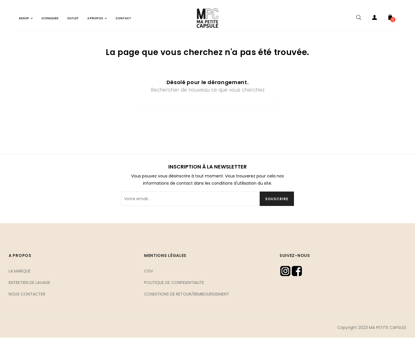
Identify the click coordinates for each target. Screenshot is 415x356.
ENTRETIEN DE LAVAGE (29, 301)
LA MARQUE (20, 289)
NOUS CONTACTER (27, 312)
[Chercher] (207, 121)
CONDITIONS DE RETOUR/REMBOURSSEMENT (186, 312)
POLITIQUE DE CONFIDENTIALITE (174, 301)
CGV (148, 289)
